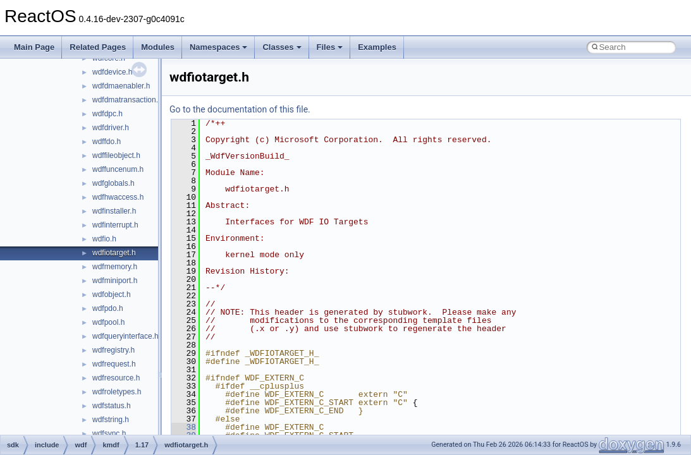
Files (330, 47)
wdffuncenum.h (118, 169)
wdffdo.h (106, 141)
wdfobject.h (111, 294)
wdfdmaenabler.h (121, 86)
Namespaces (219, 47)
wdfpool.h (108, 322)
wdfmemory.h (114, 266)
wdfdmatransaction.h (127, 99)
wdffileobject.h (116, 155)
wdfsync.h (109, 433)
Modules (157, 47)
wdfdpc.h (107, 113)
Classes (281, 47)
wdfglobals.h (113, 183)
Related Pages (98, 47)
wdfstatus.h (111, 405)
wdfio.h (104, 238)
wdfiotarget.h (114, 252)
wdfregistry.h (113, 350)
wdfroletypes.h (116, 391)
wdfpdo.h (107, 308)
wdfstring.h (110, 419)
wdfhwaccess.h (118, 197)
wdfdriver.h (110, 127)
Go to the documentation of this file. (239, 109)
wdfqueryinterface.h (125, 336)
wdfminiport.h (114, 280)
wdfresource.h (116, 377)
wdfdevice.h (112, 72)
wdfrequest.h (114, 364)
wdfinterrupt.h (115, 225)
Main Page (34, 47)
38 (183, 427)
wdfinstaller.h (114, 211)
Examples (377, 47)
